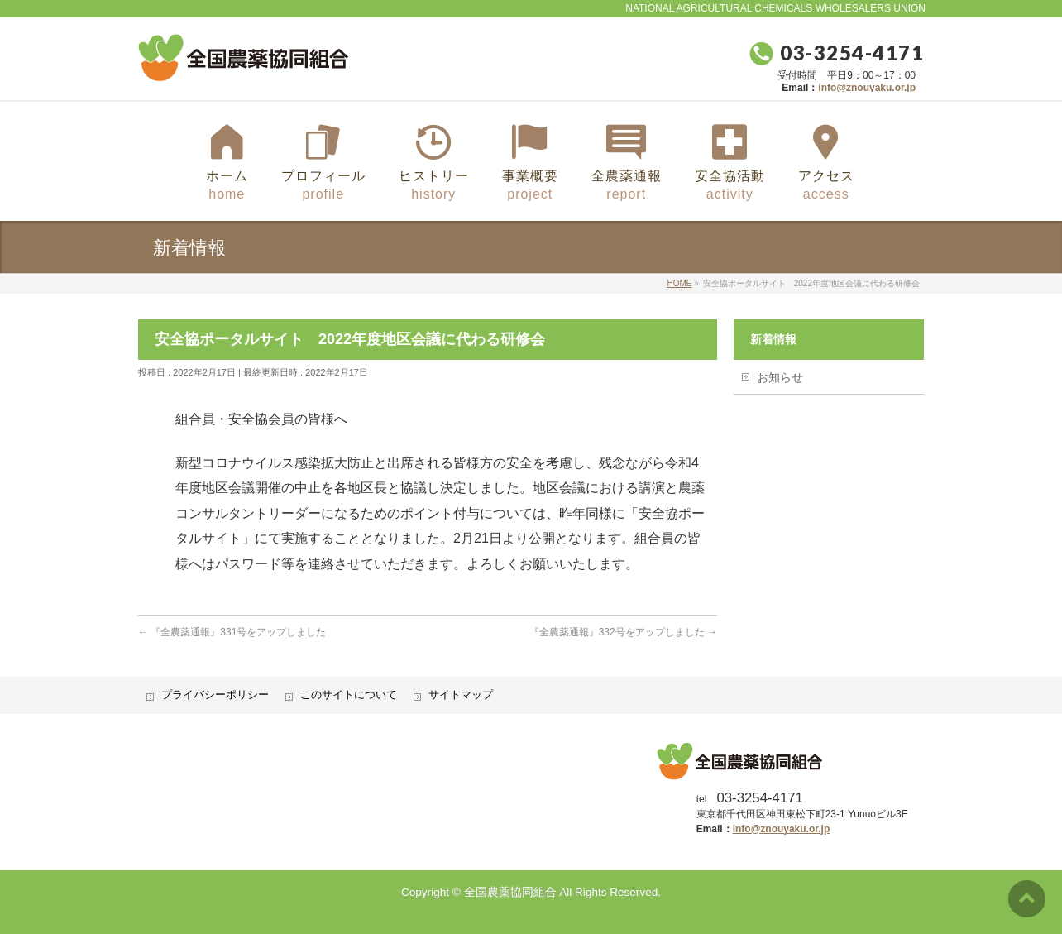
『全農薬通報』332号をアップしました (623, 632)
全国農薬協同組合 (510, 892)
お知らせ (780, 377)
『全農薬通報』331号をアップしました (232, 632)
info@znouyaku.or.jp (867, 87)
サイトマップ (460, 695)
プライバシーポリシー (215, 695)
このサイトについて (348, 695)
